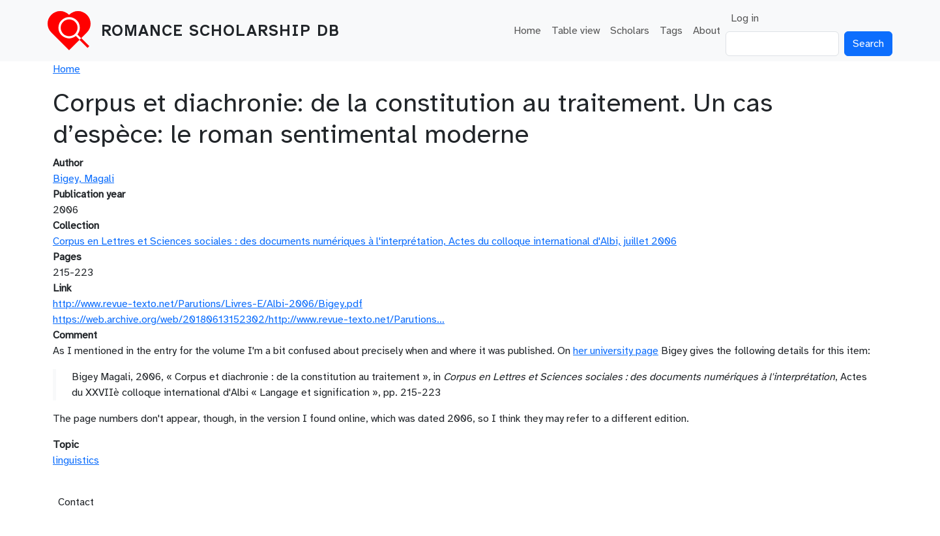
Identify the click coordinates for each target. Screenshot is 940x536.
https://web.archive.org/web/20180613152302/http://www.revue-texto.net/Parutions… (249, 319)
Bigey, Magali (83, 178)
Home (527, 30)
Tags (671, 30)
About (706, 30)
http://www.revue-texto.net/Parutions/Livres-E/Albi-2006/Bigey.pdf (207, 303)
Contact (76, 502)
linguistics (76, 460)
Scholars (629, 30)
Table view (575, 30)
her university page (615, 350)
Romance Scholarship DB (220, 30)
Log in (745, 18)
